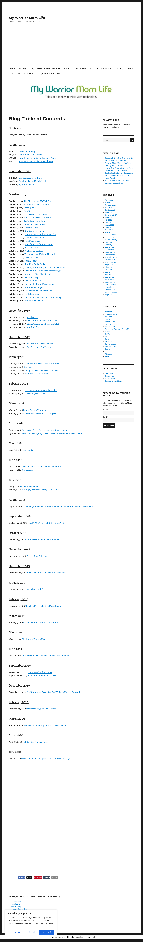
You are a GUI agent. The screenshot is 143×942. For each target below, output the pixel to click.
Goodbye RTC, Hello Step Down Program (44, 606)
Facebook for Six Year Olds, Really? (41, 390)
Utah (106, 352)
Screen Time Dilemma (37, 556)
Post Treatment (111, 324)
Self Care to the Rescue (35, 224)
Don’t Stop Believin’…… (35, 300)
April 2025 (109, 208)
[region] (31, 923)
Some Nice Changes (34, 287)
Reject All (31, 932)
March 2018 (109, 277)
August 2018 (109, 265)
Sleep (107, 339)
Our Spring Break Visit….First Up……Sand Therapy (45, 430)
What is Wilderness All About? (38, 218)
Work (107, 357)
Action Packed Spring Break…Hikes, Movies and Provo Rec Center (52, 433)
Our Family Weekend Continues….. (42, 344)
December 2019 (111, 237)
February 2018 (110, 280)
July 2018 (108, 267)
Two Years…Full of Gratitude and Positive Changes (45, 656)
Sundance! (29, 367)
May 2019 (108, 245)
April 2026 (109, 200)
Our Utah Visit (33, 327)
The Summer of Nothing (30, 178)
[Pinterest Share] (38, 877)
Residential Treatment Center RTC (117, 329)
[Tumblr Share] (46, 877)
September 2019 (111, 240)
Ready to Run (28, 450)
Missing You (32, 317)
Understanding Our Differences (41, 709)
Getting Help (30, 208)
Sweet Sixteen (31, 257)
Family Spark (31, 261)
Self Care (108, 334)
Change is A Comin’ (34, 589)
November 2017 (111, 287)
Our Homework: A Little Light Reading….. (44, 297)
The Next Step (31, 277)
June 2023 (108, 222)
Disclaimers (15, 904)
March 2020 (109, 232)
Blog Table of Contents (48, 68)
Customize (15, 932)
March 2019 (109, 247)
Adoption (108, 312)
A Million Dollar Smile (35, 264)
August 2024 (109, 213)
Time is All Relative (29, 486)
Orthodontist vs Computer (36, 204)
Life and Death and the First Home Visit (43, 539)
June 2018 (108, 270)
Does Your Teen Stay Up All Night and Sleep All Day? (45, 758)
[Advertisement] (72, 47)
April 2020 (109, 230)
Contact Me (14, 73)
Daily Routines (32, 294)
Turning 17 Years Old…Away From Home (40, 490)
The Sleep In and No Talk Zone (38, 201)
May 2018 (108, 272)
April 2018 (108, 275)
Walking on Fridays (34, 251)
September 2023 (111, 215)
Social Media (109, 342)
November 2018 (111, 257)
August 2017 (109, 295)
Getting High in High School (32, 181)
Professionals (110, 327)
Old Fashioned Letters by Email (39, 291)
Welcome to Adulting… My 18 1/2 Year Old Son (45, 725)
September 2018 (111, 262)
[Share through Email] (54, 877)
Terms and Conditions (19, 909)
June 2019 (108, 242)
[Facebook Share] (21, 877)
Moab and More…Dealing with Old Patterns (41, 466)
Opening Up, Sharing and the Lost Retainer (45, 267)
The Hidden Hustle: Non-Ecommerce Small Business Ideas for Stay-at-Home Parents (119, 175)
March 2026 (109, 203)
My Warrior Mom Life (27, 18)
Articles (66, 68)
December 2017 (110, 285)
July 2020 (108, 227)
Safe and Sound (32, 247)
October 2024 (110, 210)
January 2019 (110, 252)
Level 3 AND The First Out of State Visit (46, 523)
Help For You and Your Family (110, 68)
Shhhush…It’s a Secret (35, 237)
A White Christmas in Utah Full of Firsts (41, 364)
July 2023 (108, 220)
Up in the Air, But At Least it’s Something (46, 573)
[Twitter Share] (29, 877)
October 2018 (110, 260)
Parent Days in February (34, 410)
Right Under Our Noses (29, 184)
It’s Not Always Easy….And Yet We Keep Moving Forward (53, 692)
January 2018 (110, 282)
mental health (110, 322)
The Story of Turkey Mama (34, 639)
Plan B (27, 211)
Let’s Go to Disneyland (34, 221)
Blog (32, 68)
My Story (22, 68)
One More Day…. (32, 241)
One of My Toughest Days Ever (39, 244)
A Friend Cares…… (32, 227)
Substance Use (110, 344)
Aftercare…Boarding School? (38, 274)
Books (130, 68)
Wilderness (109, 354)
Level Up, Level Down (36, 393)
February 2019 (110, 250)
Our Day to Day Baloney (36, 231)
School (107, 332)
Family (107, 319)
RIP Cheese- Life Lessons (36, 373)
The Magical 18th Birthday (40, 672)
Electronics (109, 317)
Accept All (46, 932)
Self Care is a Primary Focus (35, 742)
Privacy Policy (16, 907)
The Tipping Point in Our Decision (40, 234)
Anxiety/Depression (112, 314)
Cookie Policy (16, 902)
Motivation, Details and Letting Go (39, 413)
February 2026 (110, 205)
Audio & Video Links (83, 68)
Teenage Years (110, 347)
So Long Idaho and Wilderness (39, 284)
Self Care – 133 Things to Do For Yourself (41, 73)
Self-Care (108, 337)
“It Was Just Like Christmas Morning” (43, 271)
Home (12, 68)
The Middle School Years (30, 154)
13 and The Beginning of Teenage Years (37, 158)
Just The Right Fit (33, 281)
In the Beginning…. (28, 151)
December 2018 (110, 255)
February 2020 (110, 235)
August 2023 (109, 218)
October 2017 (110, 290)
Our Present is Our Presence (40, 347)
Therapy (108, 349)
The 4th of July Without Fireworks (40, 254)
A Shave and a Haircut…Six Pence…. (42, 320)
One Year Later (28, 470)
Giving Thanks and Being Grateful (43, 324)
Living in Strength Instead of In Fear (41, 370)
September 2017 (111, 292)
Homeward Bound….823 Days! (42, 675)
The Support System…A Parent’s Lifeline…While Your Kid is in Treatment (58, 506)
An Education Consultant (35, 214)
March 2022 (109, 225)
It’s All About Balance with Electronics (41, 622)
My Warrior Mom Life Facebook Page (36, 161)
